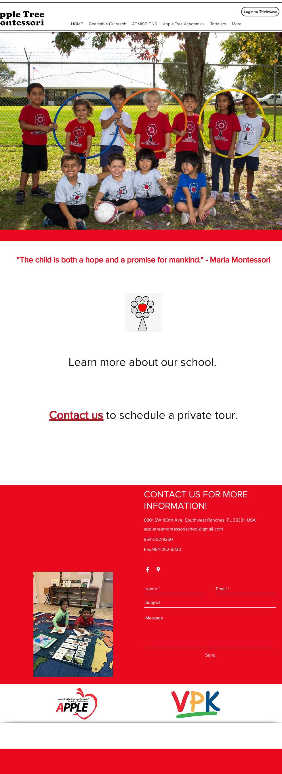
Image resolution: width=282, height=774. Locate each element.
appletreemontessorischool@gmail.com (183, 528)
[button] (141, 131)
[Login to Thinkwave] (260, 11)
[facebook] (147, 569)
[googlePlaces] (158, 569)
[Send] (210, 655)
